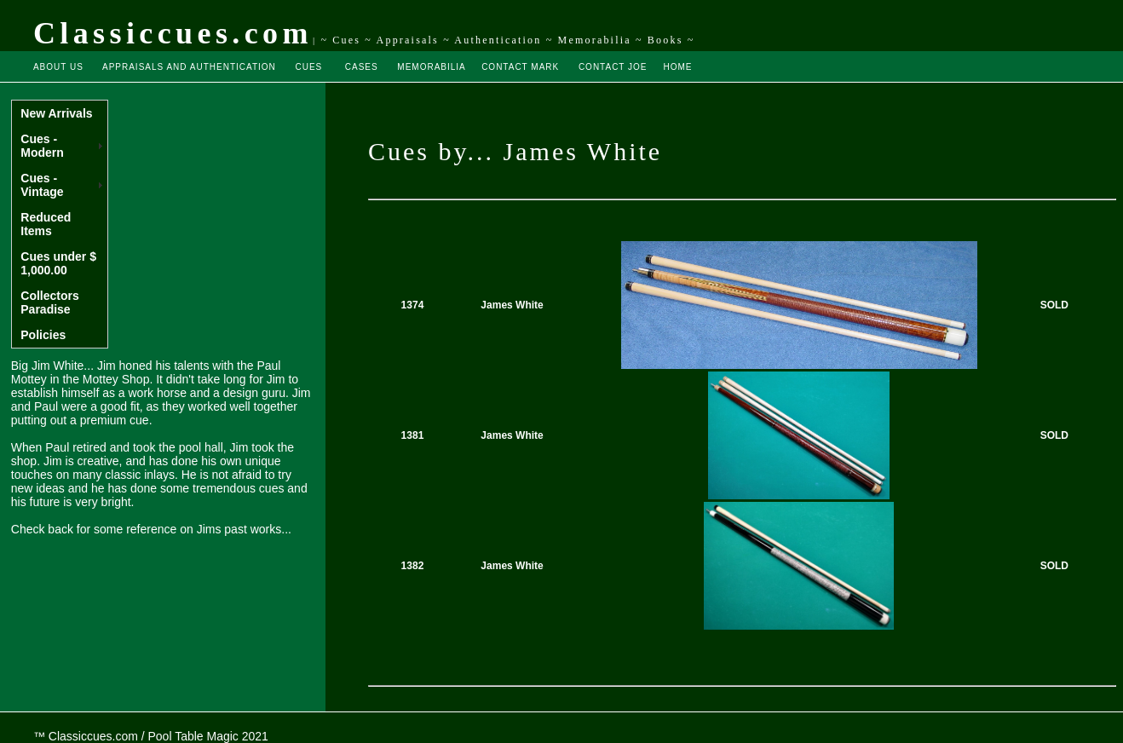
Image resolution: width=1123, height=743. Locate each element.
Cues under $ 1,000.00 (58, 263)
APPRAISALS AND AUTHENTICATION (189, 67)
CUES (309, 67)
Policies (43, 335)
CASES (361, 67)
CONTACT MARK (520, 67)
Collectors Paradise (49, 302)
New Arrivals (56, 113)
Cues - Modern (42, 145)
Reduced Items (45, 224)
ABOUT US (58, 67)
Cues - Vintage (41, 185)
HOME (677, 67)
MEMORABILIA (431, 67)
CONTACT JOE (613, 67)
